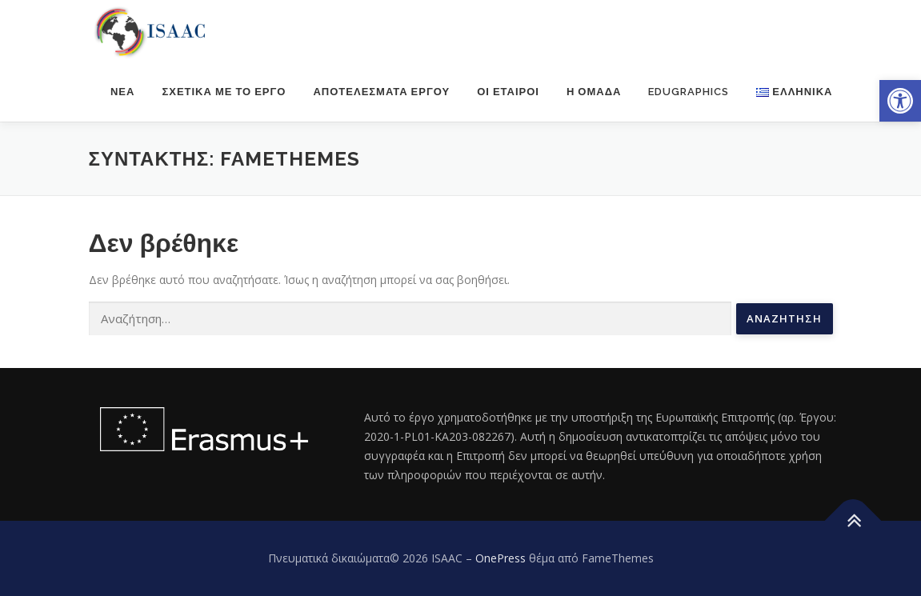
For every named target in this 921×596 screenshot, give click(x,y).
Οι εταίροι (508, 92)
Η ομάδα (594, 92)
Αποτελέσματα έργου (381, 92)
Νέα (122, 92)
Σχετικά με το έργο (224, 92)
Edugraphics (688, 92)
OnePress (500, 558)
